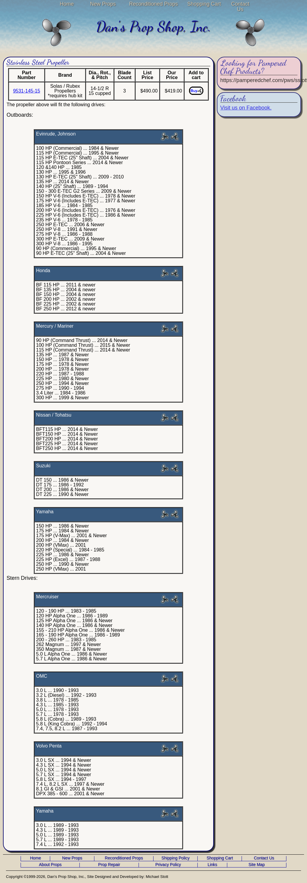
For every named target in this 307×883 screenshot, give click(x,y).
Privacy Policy (168, 865)
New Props (103, 4)
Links (212, 865)
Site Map (256, 865)
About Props (50, 865)
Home (67, 4)
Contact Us (240, 6)
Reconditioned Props (153, 4)
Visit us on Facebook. (246, 108)
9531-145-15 (26, 90)
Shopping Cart (204, 4)
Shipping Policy (176, 858)
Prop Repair (109, 865)
